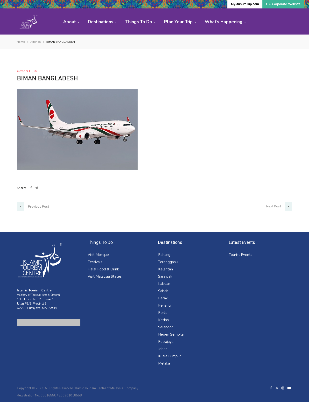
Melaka (164, 363)
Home (21, 41)
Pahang (164, 254)
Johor (162, 348)
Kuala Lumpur (169, 356)
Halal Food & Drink (103, 269)
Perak (163, 298)
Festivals (95, 262)
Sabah (163, 291)
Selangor (165, 327)
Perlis (162, 312)
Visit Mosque (98, 254)
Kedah (163, 319)
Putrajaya (166, 341)
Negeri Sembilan (171, 334)
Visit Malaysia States (105, 276)
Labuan (164, 283)
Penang (164, 305)
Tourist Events (240, 254)
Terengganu (168, 262)
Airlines (35, 41)
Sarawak (165, 276)
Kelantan (165, 269)
